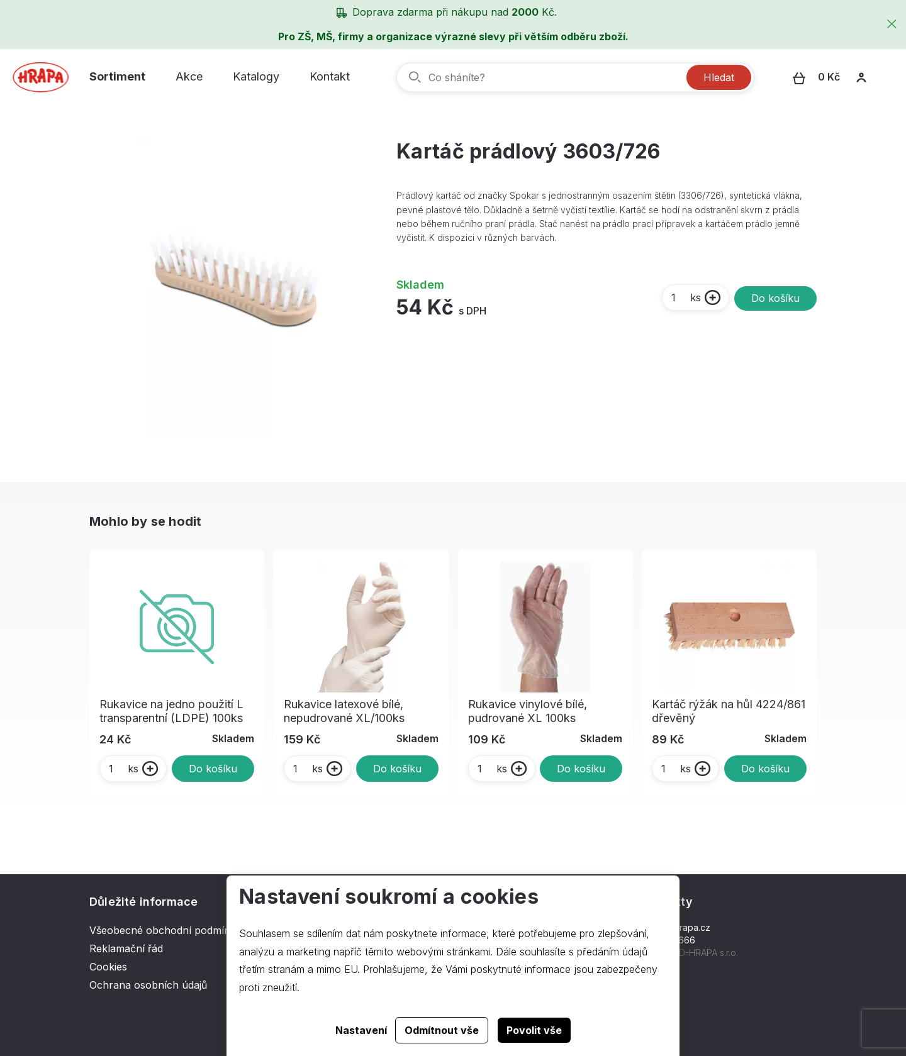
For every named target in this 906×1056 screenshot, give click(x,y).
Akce (189, 76)
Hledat (718, 77)
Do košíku (775, 298)
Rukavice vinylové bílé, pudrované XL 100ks (527, 711)
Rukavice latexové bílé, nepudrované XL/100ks (344, 711)
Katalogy (256, 76)
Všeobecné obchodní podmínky (165, 930)
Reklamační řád (126, 948)
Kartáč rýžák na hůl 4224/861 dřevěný (728, 711)
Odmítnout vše (442, 1030)
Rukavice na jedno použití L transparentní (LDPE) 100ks (171, 711)
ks (685, 297)
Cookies (108, 966)
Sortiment (117, 76)
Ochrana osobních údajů (148, 985)
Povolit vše (534, 1030)
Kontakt (330, 76)
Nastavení (361, 1030)
